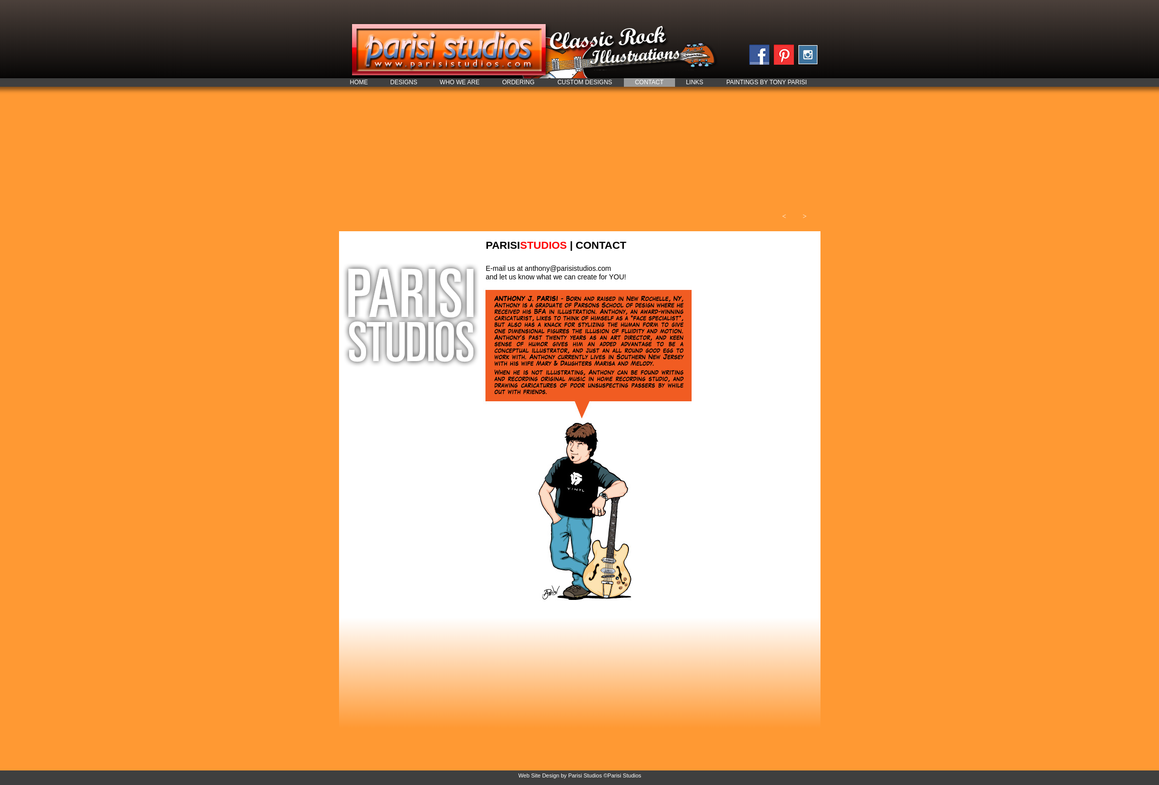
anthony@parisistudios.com (568, 268)
